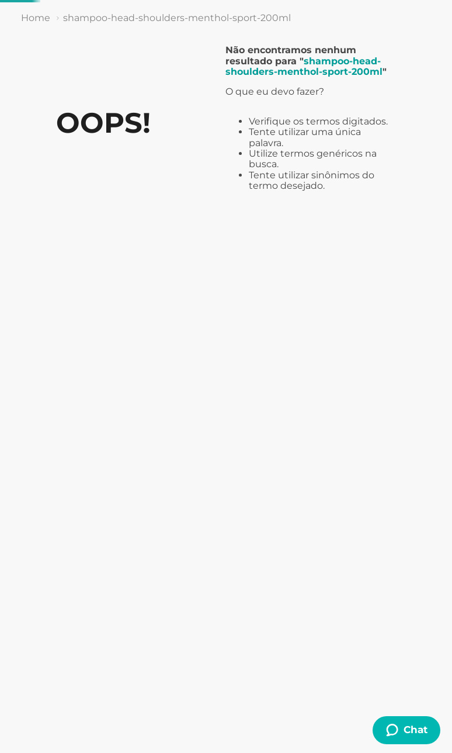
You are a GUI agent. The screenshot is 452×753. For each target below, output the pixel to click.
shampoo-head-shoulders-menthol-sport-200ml (177, 17)
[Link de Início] (36, 18)
